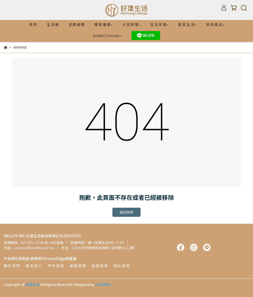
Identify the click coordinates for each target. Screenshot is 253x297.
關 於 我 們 (12, 265)
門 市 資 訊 (56, 265)
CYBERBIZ (103, 284)
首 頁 (33, 24)
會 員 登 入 (34, 265)
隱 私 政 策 (122, 265)
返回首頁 (126, 212)
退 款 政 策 (100, 265)
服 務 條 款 (78, 265)
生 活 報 (53, 24)
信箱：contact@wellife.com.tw (29, 247)
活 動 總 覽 (76, 24)
